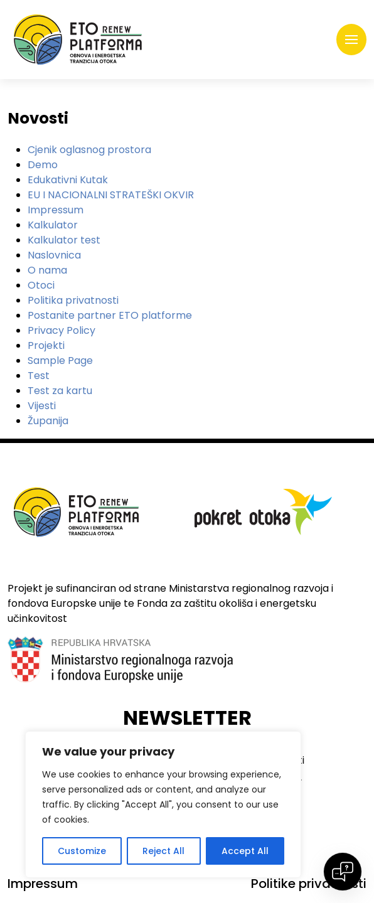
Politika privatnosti (73, 300)
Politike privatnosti (308, 883)
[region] (163, 804)
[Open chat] (342, 871)
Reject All (163, 851)
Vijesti (42, 405)
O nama (47, 270)
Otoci (41, 285)
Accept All (245, 851)
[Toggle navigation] (351, 39)
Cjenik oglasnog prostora (89, 149)
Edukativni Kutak (68, 180)
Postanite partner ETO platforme (110, 315)
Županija (48, 421)
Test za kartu (60, 390)
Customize (82, 851)
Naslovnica (54, 255)
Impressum (55, 210)
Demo (43, 165)
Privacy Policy (61, 330)
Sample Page (60, 360)
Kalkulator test (64, 240)
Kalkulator (53, 225)
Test (39, 375)
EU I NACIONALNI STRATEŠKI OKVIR (111, 195)
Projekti (46, 345)
